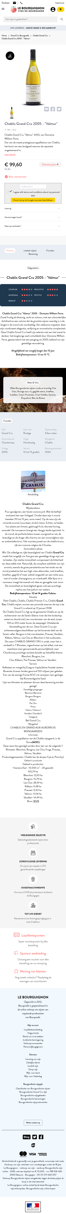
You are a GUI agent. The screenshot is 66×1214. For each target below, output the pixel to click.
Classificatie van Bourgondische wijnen (33, 1088)
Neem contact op (33, 1122)
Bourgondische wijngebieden (33, 1095)
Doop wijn (33, 1069)
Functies (50, 250)
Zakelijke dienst (33, 1062)
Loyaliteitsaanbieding (33, 1029)
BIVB (36, 801)
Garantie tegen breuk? (33, 217)
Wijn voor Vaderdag (33, 1076)
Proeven (10, 250)
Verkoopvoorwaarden (33, 1043)
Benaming (33, 254)
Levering (33, 208)
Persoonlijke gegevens (33, 1046)
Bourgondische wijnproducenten (33, 1102)
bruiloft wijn (33, 1066)
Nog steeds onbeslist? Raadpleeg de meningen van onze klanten (33, 979)
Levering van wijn (33, 1059)
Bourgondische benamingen (33, 1098)
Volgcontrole (33, 1033)
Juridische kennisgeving (33, 1040)
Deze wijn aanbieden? (33, 226)
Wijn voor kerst (33, 1073)
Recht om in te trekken (33, 1036)
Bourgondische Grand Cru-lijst (33, 1092)
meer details (10, 154)
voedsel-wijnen (30, 250)
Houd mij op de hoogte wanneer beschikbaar (33, 200)
